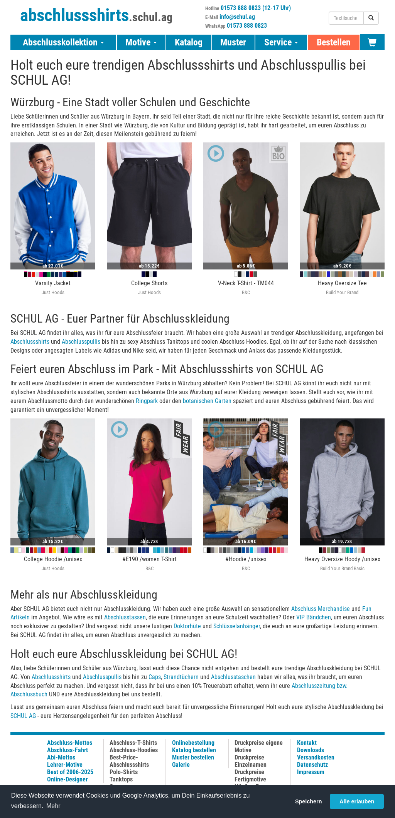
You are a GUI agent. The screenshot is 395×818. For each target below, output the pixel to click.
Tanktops (121, 779)
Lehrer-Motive (65, 764)
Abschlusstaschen (233, 677)
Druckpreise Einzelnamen (251, 761)
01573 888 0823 (247, 25)
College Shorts (149, 283)
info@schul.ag (237, 16)
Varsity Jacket (53, 283)
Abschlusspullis (81, 341)
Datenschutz (312, 764)
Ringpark (147, 401)
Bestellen (334, 42)
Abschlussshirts (29, 341)
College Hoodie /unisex (53, 559)
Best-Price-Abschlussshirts (129, 761)
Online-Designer (67, 779)
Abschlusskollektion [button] (63, 42)
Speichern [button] (308, 801)
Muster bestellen (193, 757)
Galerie (181, 764)
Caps (155, 677)
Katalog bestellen (194, 750)
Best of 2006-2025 (70, 772)
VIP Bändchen (313, 617)
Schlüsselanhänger (236, 626)
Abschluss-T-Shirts (133, 742)
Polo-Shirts (124, 772)
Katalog (189, 42)
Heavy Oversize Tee (342, 283)
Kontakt (307, 742)
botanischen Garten (207, 401)
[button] (214, 154)
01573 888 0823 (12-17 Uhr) (256, 8)
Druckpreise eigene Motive (259, 746)
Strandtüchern (181, 677)
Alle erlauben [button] (356, 801)
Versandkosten (315, 757)
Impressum (310, 772)
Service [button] (281, 42)
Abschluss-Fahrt (67, 750)
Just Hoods (53, 292)
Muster (233, 42)
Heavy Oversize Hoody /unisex (342, 559)
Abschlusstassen (125, 617)
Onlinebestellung (193, 742)
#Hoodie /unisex (246, 559)
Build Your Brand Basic (342, 568)
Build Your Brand (342, 292)
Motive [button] (141, 42)
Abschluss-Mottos (69, 742)
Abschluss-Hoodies (134, 750)
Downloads (310, 750)
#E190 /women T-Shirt (149, 559)
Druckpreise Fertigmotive (250, 775)
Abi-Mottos (61, 757)
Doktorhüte (187, 626)
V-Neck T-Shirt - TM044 (246, 283)
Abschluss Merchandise (320, 608)
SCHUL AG (23, 715)
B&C (246, 292)
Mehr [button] (53, 806)
